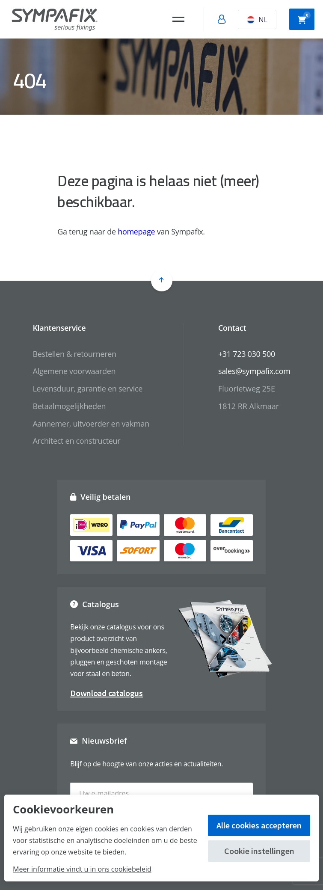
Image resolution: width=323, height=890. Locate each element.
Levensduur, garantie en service (87, 388)
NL (257, 19)
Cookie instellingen (259, 851)
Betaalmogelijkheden (69, 406)
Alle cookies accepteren (259, 825)
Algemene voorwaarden (74, 371)
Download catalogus (106, 693)
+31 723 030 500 (246, 354)
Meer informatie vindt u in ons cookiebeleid (82, 869)
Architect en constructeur (76, 441)
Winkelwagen (304, 18)
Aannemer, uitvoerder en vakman (91, 423)
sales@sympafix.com (254, 371)
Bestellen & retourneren (74, 354)
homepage (136, 231)
